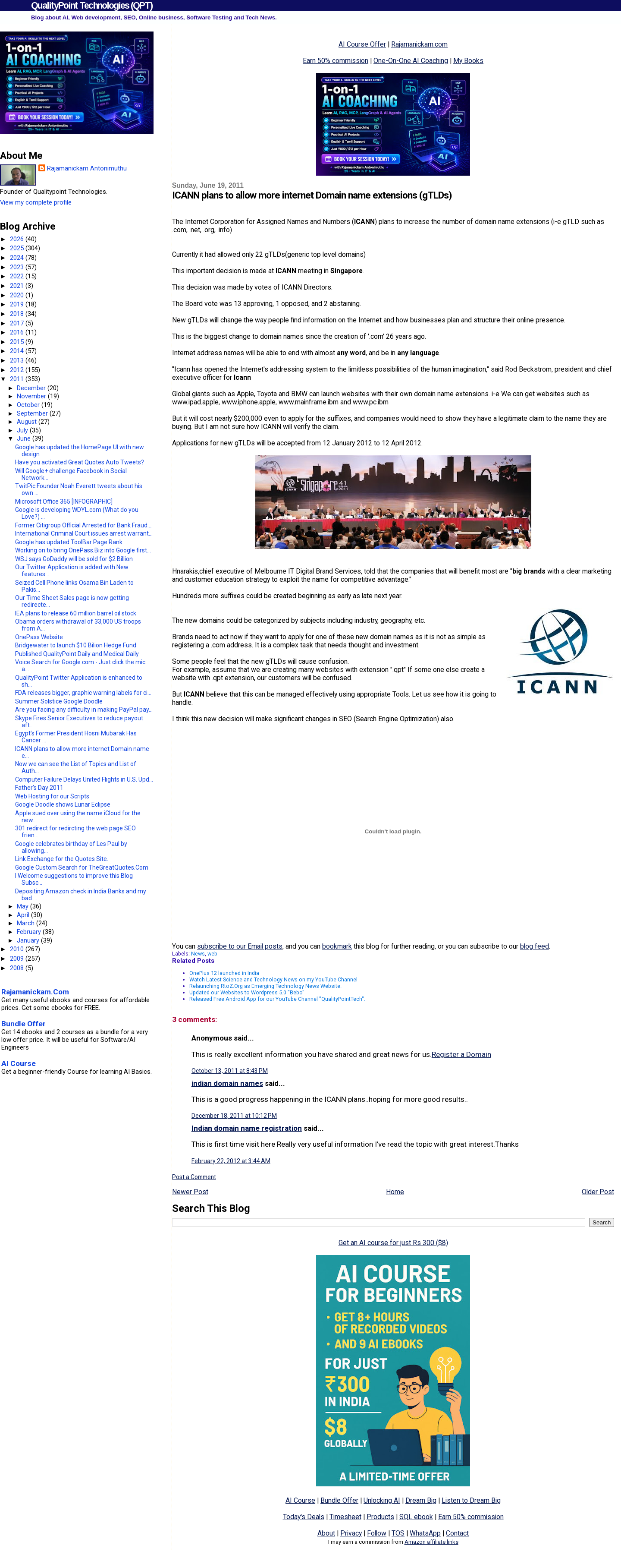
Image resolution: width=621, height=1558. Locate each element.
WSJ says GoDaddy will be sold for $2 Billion (74, 558)
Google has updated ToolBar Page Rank (68, 542)
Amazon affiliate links (431, 1542)
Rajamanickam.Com (35, 991)
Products (380, 1517)
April (24, 914)
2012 (17, 370)
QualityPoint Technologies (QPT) (91, 5)
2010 (17, 949)
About (326, 1533)
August (27, 421)
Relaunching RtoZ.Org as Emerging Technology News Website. (265, 986)
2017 (17, 323)
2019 (17, 304)
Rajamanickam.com (419, 44)
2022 (17, 276)
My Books (468, 61)
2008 (17, 968)
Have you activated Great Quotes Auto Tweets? (79, 462)
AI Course (300, 1500)
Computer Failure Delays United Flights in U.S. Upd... (84, 779)
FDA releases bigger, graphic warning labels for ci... (83, 692)
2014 (17, 351)
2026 (17, 239)
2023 (17, 267)
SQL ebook (416, 1517)
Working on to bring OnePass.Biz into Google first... (83, 550)
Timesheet (345, 1517)
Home (395, 1192)
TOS (398, 1533)
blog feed (534, 946)
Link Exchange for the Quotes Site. (61, 858)
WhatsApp (425, 1533)
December (32, 388)
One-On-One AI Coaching (410, 61)
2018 (17, 314)
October (29, 404)
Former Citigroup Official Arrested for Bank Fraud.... (84, 525)
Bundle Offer (339, 1500)
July (23, 430)
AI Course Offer (362, 44)
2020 (17, 295)
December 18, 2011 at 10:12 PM (234, 1115)
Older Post (598, 1192)
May (23, 906)
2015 (17, 342)
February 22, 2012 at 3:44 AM (230, 1160)
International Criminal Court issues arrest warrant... (84, 533)
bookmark (337, 946)
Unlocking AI (382, 1500)
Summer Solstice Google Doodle (59, 701)
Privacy (351, 1533)
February (30, 931)
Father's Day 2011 (39, 787)
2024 (17, 258)
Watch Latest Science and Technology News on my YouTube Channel (273, 979)
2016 (17, 332)
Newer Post (190, 1192)
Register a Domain (461, 1054)
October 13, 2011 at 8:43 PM (229, 1070)
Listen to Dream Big (471, 1500)
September (33, 413)
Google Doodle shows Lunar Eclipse (62, 804)
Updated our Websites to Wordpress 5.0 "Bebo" (246, 992)
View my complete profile (36, 202)
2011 (17, 379)
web (212, 953)
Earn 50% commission (335, 61)
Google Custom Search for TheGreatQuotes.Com (81, 867)
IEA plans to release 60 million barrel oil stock (75, 613)
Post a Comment (194, 1176)
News (198, 953)
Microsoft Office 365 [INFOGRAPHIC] (64, 501)
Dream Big (420, 1500)
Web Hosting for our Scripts (52, 796)
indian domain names (227, 1083)
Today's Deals (303, 1517)
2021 (17, 286)
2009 (17, 958)
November (32, 396)
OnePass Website (39, 637)
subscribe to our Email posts (239, 946)
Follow (376, 1533)
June (24, 438)
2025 (17, 248)
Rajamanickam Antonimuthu (87, 168)
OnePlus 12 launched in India (224, 973)
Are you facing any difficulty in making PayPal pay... (84, 709)
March (26, 923)
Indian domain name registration (246, 1128)
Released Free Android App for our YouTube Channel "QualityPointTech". (277, 999)
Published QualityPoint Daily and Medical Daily (77, 653)
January (29, 940)
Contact (457, 1533)
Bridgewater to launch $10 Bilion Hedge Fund (75, 645)
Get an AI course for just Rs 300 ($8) (393, 1243)
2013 (17, 360)
